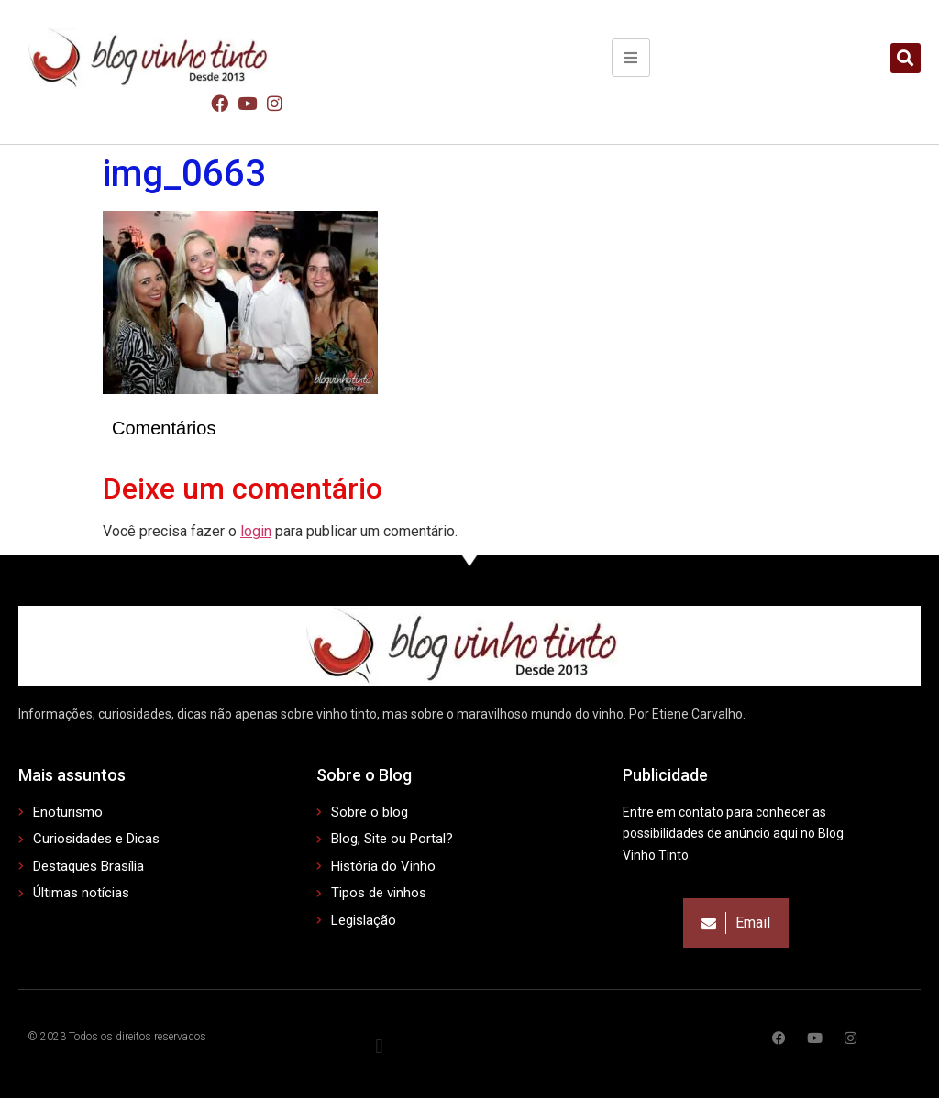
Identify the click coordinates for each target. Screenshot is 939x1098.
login (255, 531)
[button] (905, 58)
